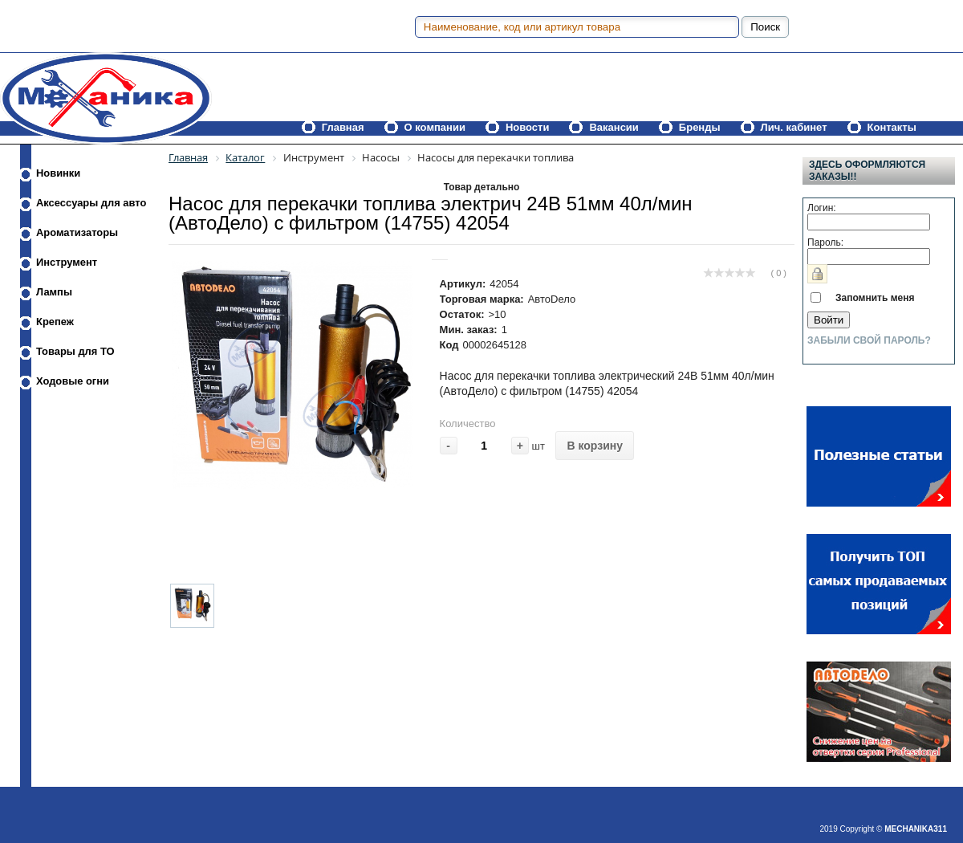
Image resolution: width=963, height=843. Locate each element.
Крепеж (55, 322)
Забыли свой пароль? (869, 340)
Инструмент (66, 262)
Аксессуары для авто (91, 203)
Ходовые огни (72, 381)
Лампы (54, 292)
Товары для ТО (75, 351)
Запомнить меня (875, 297)
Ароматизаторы (77, 232)
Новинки (58, 173)
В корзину (595, 445)
